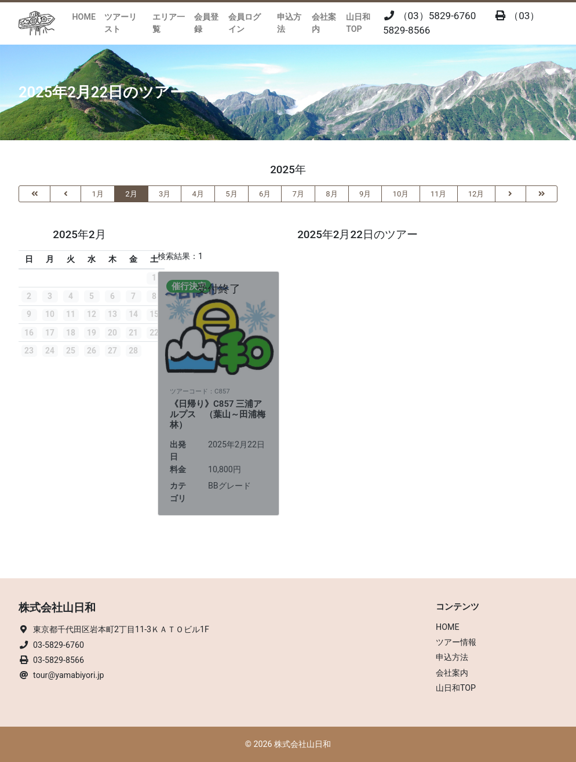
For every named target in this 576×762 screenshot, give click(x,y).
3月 (164, 193)
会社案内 (324, 23)
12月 (476, 193)
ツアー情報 (456, 642)
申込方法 (289, 23)
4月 (198, 193)
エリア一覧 (168, 23)
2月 (131, 193)
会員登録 (206, 23)
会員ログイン (244, 23)
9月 (365, 193)
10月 (401, 193)
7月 (298, 193)
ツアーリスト (120, 23)
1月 (98, 193)
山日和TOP (358, 23)
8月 (331, 193)
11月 (439, 193)
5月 (231, 193)
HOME (84, 16)
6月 (265, 193)
